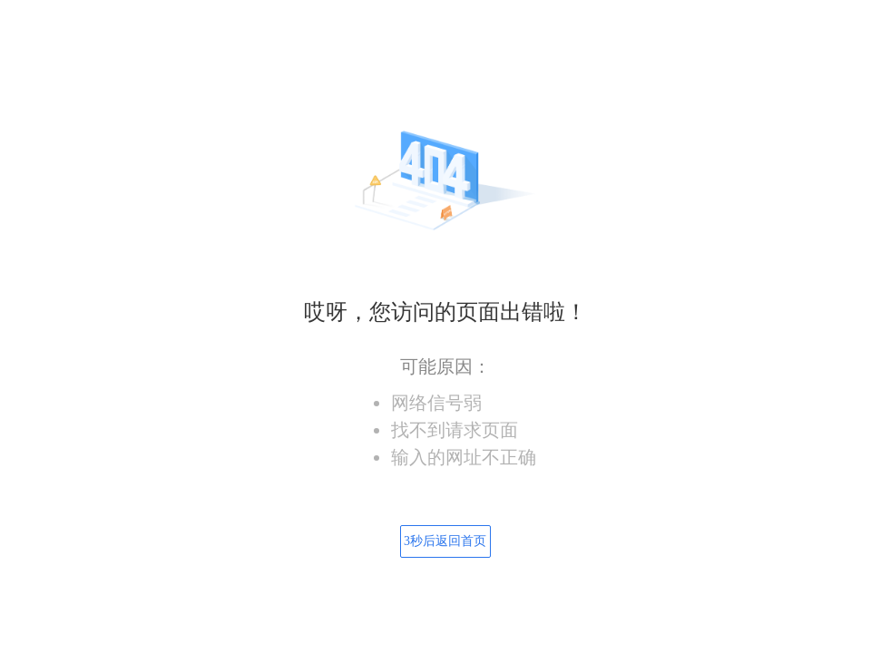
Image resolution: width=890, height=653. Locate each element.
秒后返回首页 (445, 541)
